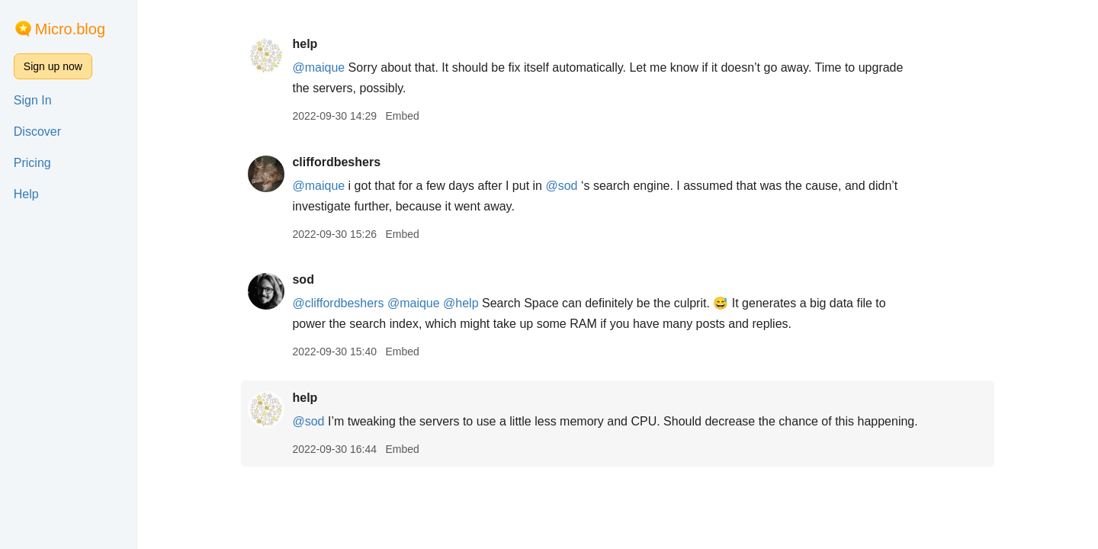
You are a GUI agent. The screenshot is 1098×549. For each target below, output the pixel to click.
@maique (318, 67)
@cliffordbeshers (338, 303)
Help (26, 194)
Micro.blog (70, 29)
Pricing (32, 162)
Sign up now (53, 66)
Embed (402, 116)
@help (461, 303)
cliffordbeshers (336, 162)
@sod (561, 185)
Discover (37, 131)
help (304, 43)
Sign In (33, 100)
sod (302, 279)
